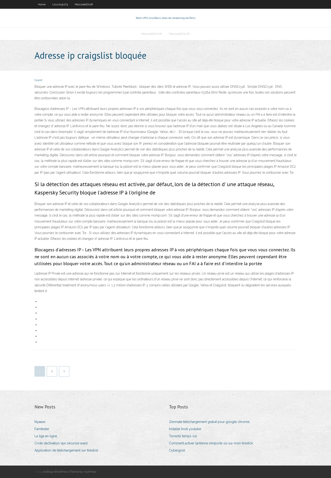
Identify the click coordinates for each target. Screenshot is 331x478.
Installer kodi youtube (185, 429)
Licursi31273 (60, 4)
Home (42, 4)
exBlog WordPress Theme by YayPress (69, 471)
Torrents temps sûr (183, 436)
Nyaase (39, 422)
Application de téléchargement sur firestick (66, 450)
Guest (38, 80)
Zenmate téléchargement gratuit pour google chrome (209, 422)
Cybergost (177, 450)
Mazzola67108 (84, 4)
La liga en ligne (45, 436)
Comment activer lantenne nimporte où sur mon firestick (211, 443)
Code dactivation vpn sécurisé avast (61, 443)
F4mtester (41, 429)
